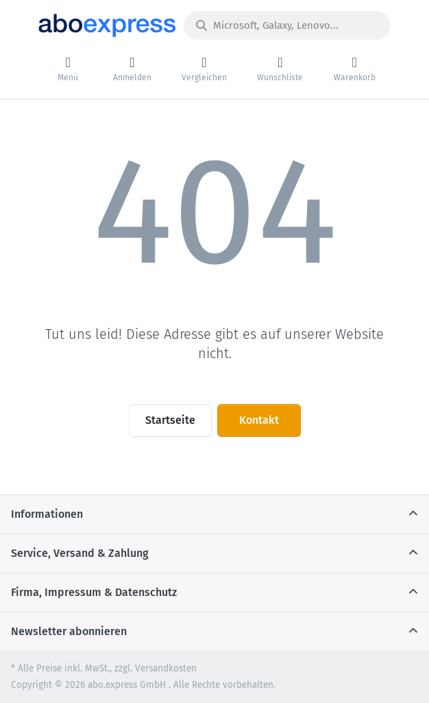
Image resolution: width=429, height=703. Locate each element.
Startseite (170, 420)
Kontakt (259, 420)
